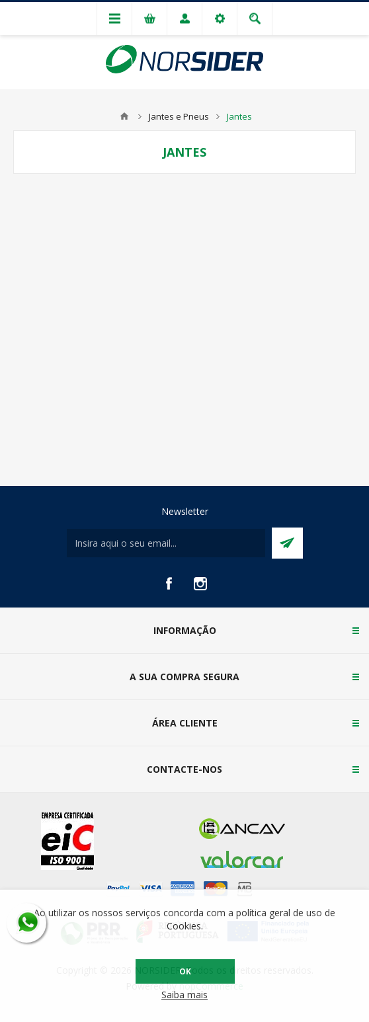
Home (124, 116)
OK (185, 971)
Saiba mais (184, 994)
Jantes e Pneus (179, 116)
